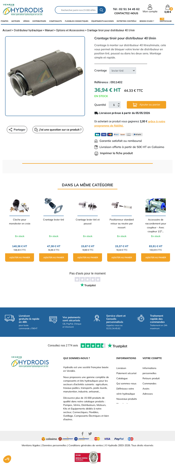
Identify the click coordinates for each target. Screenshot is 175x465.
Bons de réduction (153, 398)
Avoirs (146, 388)
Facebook (82, 434)
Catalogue (122, 378)
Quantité (100, 104)
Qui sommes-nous (126, 383)
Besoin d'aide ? (147, 21)
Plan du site (122, 404)
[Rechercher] (76, 9)
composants (55, 21)
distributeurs (39, 21)
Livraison (121, 368)
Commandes (149, 383)
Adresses (148, 393)
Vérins (26, 21)
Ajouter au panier (146, 105)
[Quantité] (114, 104)
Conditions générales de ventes (86, 445)
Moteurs (15, 21)
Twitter (90, 434)
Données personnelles (54, 445)
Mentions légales (31, 445)
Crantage (100, 70)
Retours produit (151, 378)
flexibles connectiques (76, 21)
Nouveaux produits (126, 398)
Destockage (166, 21)
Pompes (4, 21)
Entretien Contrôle (126, 21)
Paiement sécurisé (126, 373)
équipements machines (102, 21)
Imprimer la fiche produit (113, 153)
